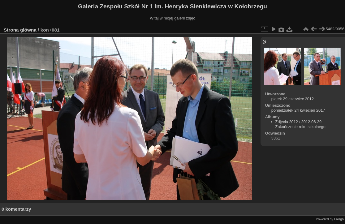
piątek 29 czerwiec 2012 (292, 99)
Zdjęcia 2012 (286, 121)
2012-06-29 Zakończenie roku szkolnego (300, 124)
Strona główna (20, 29)
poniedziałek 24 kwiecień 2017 (298, 110)
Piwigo (339, 219)
